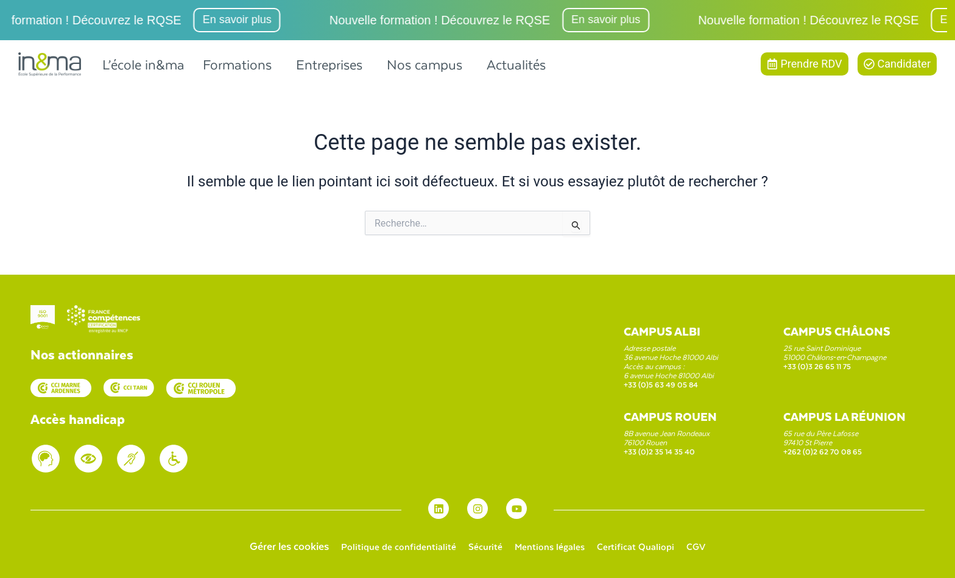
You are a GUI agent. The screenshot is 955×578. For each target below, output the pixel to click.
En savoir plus (259, 19)
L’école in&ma (143, 64)
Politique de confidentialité (386, 545)
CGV (712, 545)
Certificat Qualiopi (646, 545)
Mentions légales (552, 545)
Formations (237, 64)
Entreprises (329, 64)
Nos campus (424, 64)
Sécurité (481, 545)
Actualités (516, 64)
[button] (240, 64)
